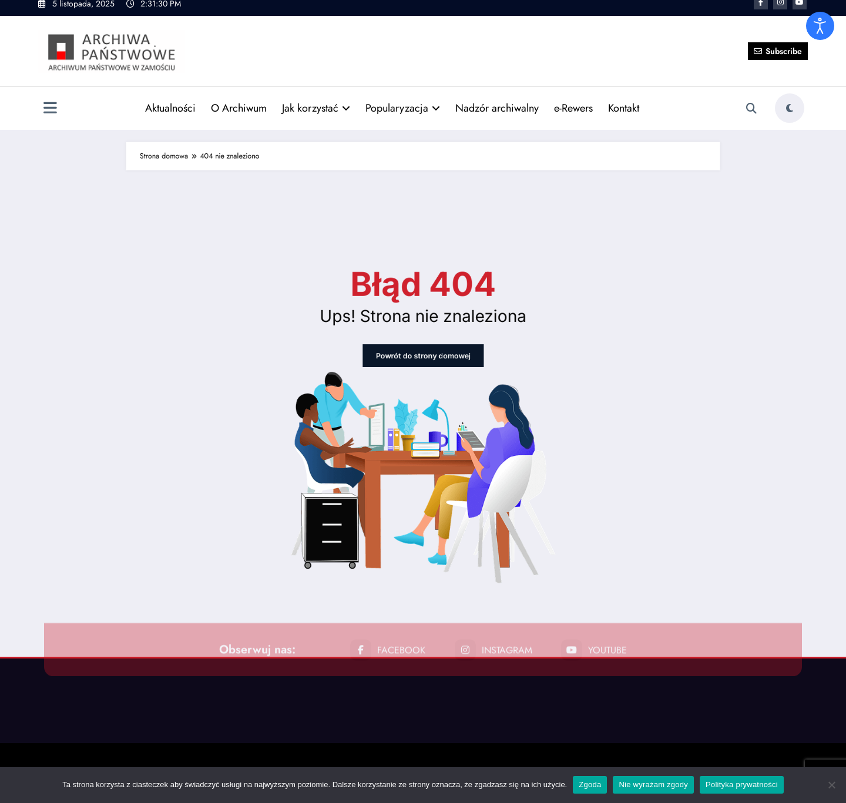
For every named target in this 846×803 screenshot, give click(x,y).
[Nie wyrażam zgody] (831, 785)
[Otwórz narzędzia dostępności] (820, 26)
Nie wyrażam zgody (653, 784)
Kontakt (623, 88)
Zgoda (590, 784)
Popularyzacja (402, 88)
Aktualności (170, 88)
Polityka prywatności (742, 784)
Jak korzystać (316, 88)
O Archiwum (239, 88)
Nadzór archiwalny (497, 88)
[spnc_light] (789, 88)
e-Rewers (573, 88)
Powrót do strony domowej (423, 381)
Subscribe (778, 31)
